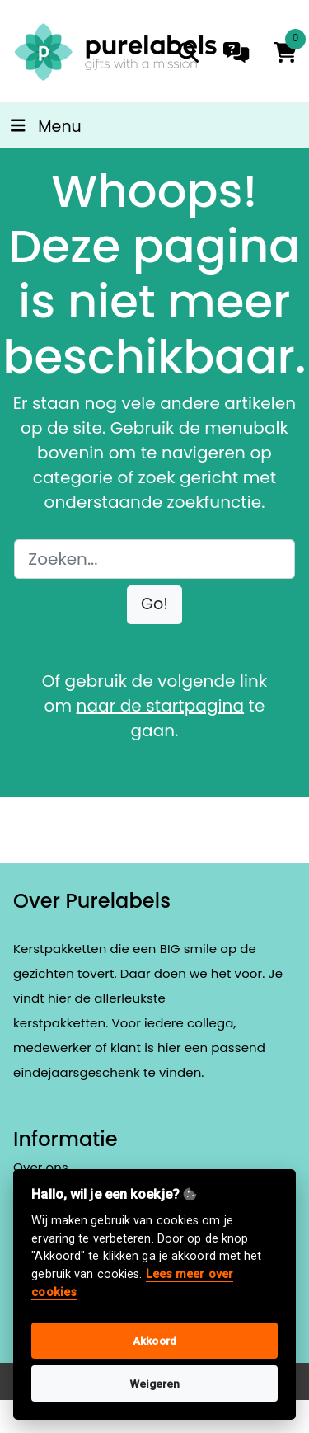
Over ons (40, 1167)
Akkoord (154, 1340)
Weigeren (154, 1383)
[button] (154, 604)
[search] (188, 52)
